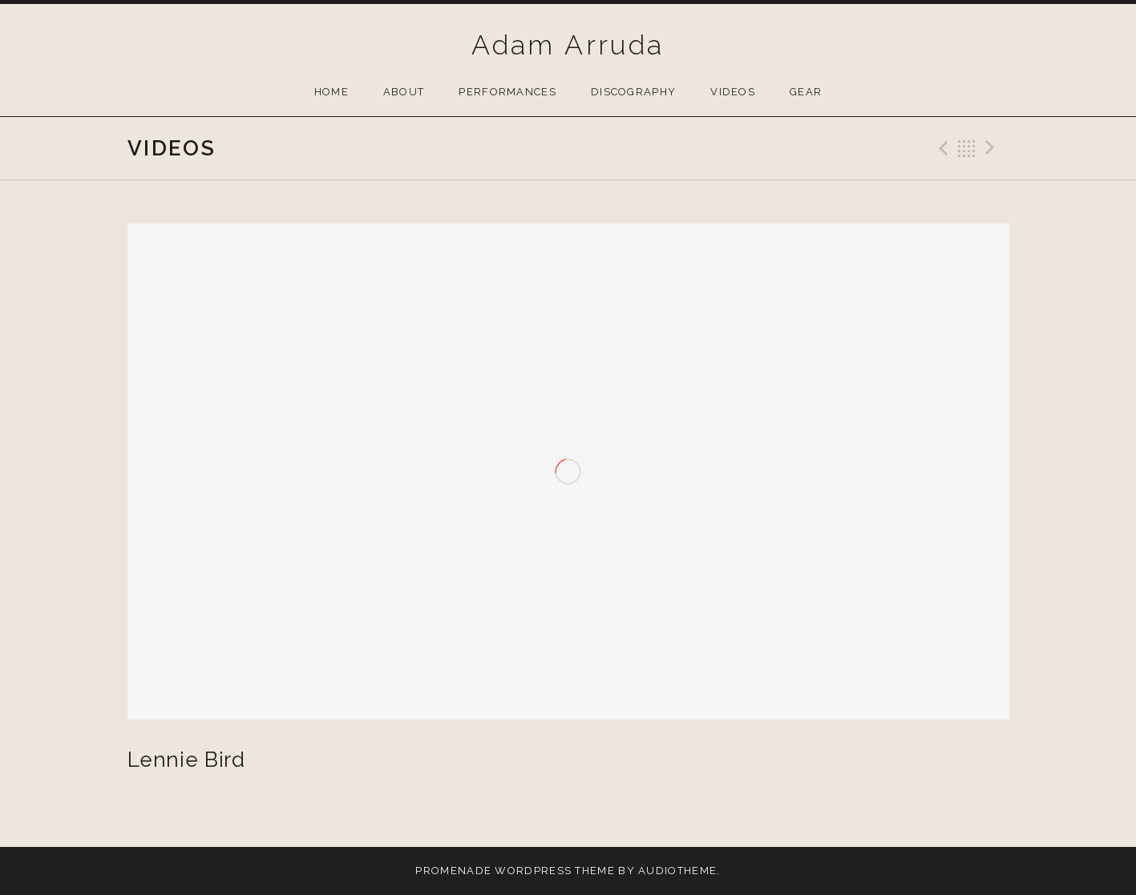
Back (967, 148)
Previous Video (941, 148)
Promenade (453, 871)
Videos (732, 92)
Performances (507, 92)
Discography (633, 92)
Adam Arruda (567, 45)
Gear (806, 92)
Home (331, 92)
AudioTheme (677, 871)
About (404, 92)
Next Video (992, 148)
